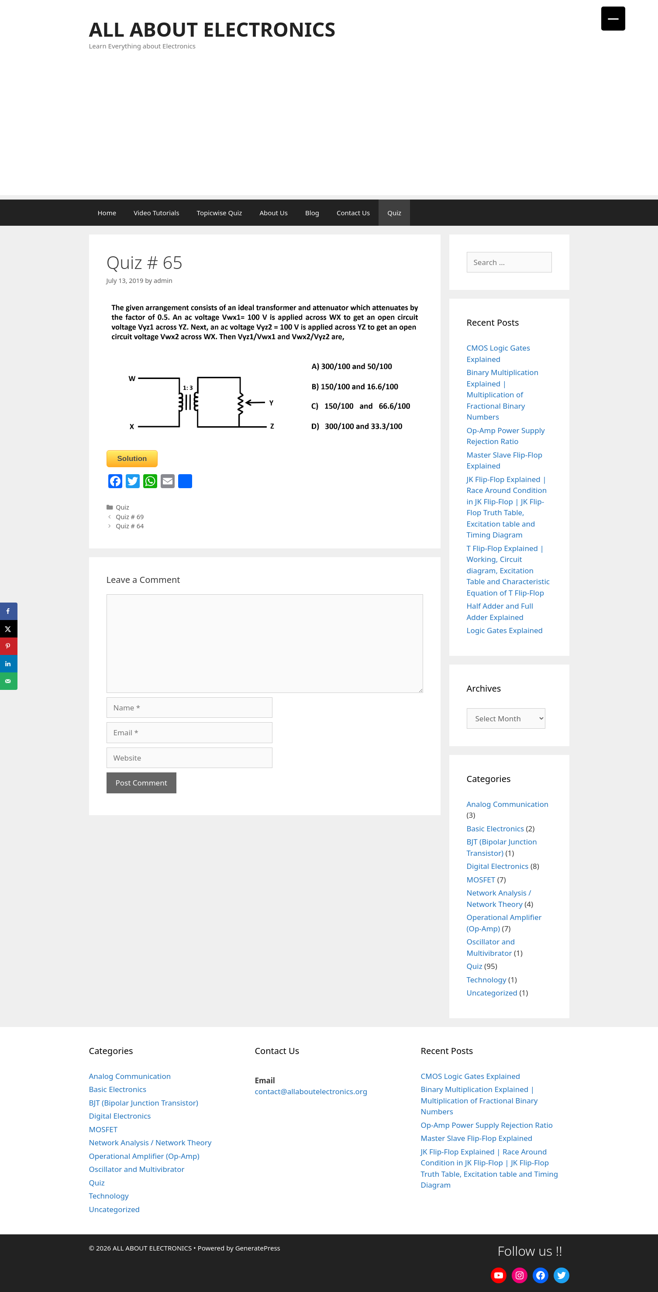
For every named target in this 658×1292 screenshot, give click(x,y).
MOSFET (481, 880)
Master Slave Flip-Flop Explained (476, 1138)
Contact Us (353, 212)
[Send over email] (8, 681)
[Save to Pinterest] (8, 646)
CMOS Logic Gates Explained (470, 1076)
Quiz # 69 (130, 517)
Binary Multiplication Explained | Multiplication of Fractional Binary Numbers (503, 394)
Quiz (394, 212)
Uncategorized (492, 993)
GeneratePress (257, 1248)
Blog (312, 212)
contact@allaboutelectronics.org (311, 1091)
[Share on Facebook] (8, 611)
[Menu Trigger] (613, 19)
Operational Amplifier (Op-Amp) (144, 1156)
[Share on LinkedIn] (8, 663)
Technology (486, 980)
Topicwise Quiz (219, 212)
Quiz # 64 (130, 526)
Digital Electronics (498, 866)
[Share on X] (8, 628)
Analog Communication (508, 804)
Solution (132, 459)
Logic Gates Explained (505, 630)
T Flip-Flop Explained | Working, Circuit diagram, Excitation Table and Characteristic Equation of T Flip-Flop (508, 570)
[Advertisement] (329, 134)
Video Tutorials (156, 212)
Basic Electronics (495, 828)
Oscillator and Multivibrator (137, 1169)
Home (107, 212)
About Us (273, 212)
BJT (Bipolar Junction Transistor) (143, 1103)
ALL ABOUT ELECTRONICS (212, 29)
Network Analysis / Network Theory (150, 1142)
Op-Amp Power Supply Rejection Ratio (486, 1125)
